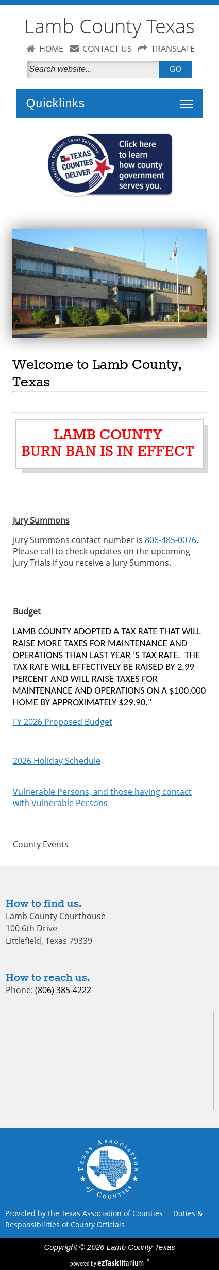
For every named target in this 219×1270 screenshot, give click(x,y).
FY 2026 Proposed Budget (62, 721)
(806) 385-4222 (63, 990)
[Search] (95, 69)
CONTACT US (107, 48)
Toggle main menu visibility (189, 98)
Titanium (121, 1262)
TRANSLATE (173, 48)
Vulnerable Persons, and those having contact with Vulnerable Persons (102, 797)
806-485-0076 (169, 540)
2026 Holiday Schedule (56, 761)
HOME (51, 48)
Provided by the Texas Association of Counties (84, 1213)
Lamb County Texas (109, 26)
